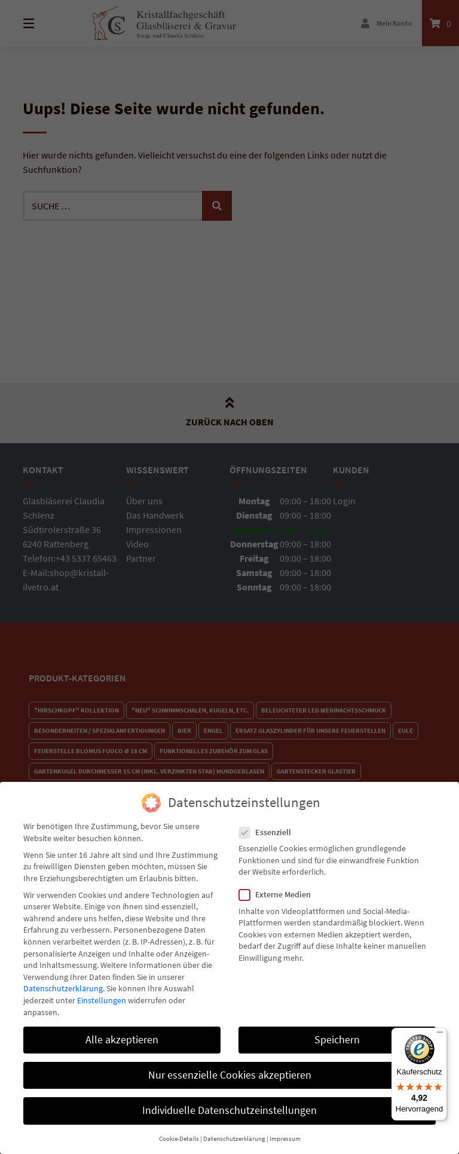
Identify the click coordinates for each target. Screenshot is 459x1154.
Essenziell (268, 821)
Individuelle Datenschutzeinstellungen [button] (229, 1099)
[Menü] (440, 1035)
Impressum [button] (285, 1128)
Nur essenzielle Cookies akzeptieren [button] (229, 1064)
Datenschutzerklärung (63, 977)
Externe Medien (278, 884)
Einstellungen (101, 989)
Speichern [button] (337, 1029)
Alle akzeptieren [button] (121, 1029)
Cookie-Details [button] (179, 1128)
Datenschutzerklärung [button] (234, 1128)
